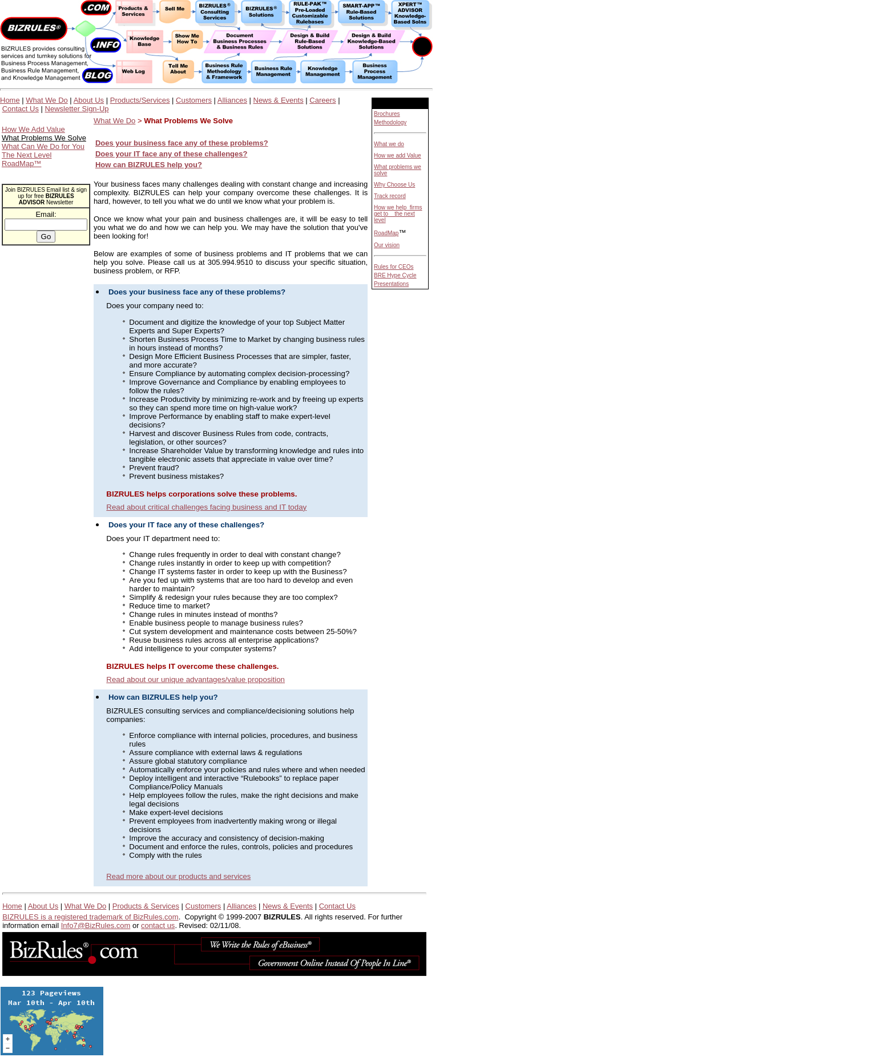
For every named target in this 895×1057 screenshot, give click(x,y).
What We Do (46, 100)
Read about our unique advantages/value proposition (195, 679)
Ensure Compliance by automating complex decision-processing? (239, 373)
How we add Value (397, 155)
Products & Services (145, 906)
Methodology (390, 122)
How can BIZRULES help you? (148, 164)
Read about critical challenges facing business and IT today (206, 507)
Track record (390, 196)
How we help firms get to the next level (398, 213)
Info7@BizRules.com (96, 925)
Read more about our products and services (178, 876)
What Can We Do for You (43, 146)
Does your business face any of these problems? (196, 292)
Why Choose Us (394, 184)
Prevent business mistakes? (176, 476)
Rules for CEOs (393, 267)
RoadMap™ (21, 163)
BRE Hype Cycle (395, 275)
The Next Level (26, 155)
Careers (322, 100)
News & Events (278, 100)
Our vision (387, 245)
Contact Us (20, 108)
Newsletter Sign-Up (77, 108)
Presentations (391, 284)
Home (10, 100)
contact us (158, 925)
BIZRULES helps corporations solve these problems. (201, 494)
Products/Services (140, 100)
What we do (389, 144)
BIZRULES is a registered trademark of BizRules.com (90, 917)
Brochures (387, 114)
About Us (89, 100)
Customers (194, 100)
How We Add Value (33, 129)
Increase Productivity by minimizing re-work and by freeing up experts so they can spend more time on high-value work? (246, 403)
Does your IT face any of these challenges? (186, 525)
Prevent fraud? (154, 467)
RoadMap (386, 233)
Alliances (232, 100)
